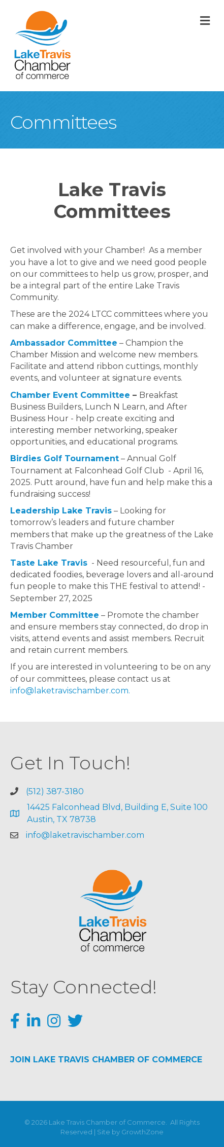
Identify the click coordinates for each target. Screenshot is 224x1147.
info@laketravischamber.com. (70, 690)
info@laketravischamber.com (85, 835)
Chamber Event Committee (70, 395)
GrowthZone (142, 1132)
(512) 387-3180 (55, 791)
